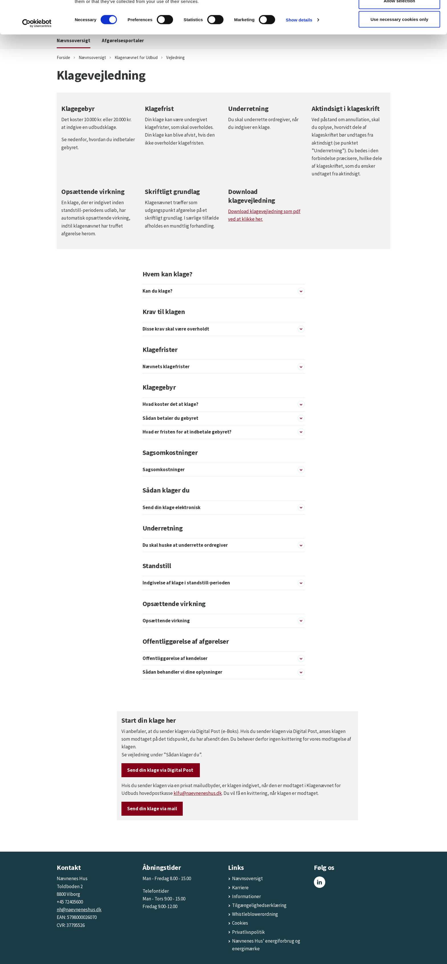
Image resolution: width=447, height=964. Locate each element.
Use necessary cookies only (399, 52)
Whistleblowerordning (255, 914)
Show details (299, 52)
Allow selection (399, 33)
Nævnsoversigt (247, 878)
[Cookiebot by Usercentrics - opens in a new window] (37, 56)
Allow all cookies (399, 15)
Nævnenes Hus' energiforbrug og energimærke (266, 945)
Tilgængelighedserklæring (259, 905)
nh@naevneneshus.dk (79, 909)
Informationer (246, 896)
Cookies (240, 923)
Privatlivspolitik (248, 932)
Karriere (240, 887)
